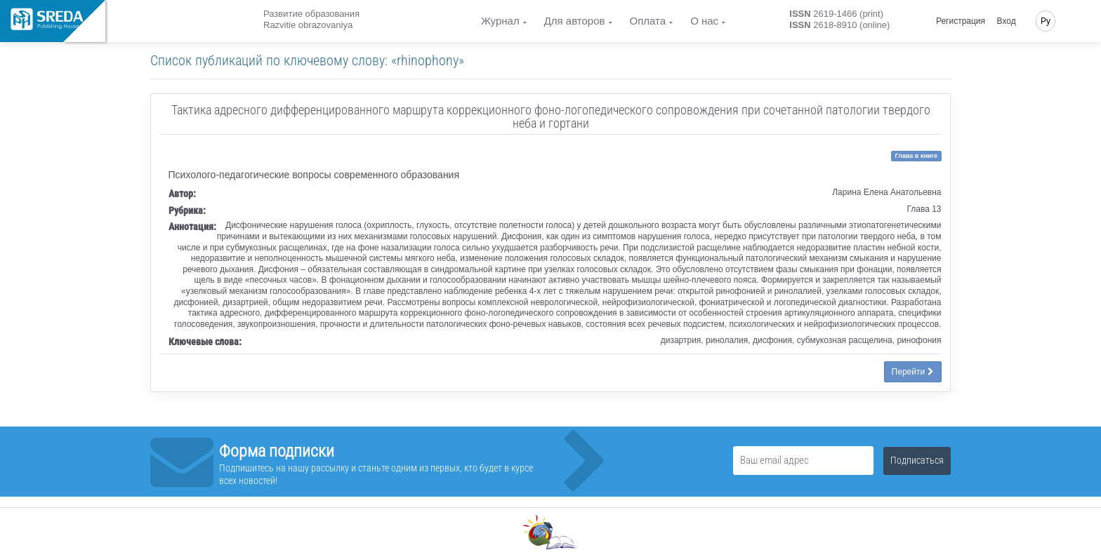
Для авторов (574, 21)
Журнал (500, 21)
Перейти (913, 372)
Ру (1045, 21)
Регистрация (960, 21)
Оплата (648, 21)
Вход (1006, 21)
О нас (704, 21)
